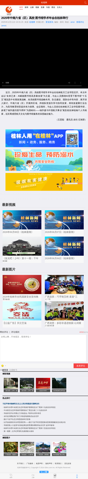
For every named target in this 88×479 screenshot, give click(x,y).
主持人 (59, 7)
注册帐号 (13, 370)
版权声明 (48, 463)
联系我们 (58, 463)
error (73, 22)
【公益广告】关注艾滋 (14, 323)
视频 (37, 7)
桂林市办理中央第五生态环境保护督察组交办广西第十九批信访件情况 (29, 407)
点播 (32, 7)
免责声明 (39, 463)
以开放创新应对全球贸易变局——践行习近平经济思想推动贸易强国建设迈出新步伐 (34, 422)
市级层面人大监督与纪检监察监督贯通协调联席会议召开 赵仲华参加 (29, 425)
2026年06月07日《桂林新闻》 (60, 232)
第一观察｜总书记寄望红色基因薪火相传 (19, 431)
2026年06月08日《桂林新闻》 (18, 232)
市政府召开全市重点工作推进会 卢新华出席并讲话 (22, 413)
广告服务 (29, 463)
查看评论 (80, 22)
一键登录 (4, 370)
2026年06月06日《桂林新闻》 (60, 258)
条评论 (86, 332)
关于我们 (20, 463)
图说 (53, 7)
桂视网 (32, 22)
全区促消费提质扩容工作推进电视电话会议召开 (21, 416)
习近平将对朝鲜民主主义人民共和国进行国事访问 (21, 404)
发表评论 (80, 366)
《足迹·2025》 (43, 390)
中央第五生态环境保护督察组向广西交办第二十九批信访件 (25, 410)
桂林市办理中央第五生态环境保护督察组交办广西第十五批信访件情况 (29, 428)
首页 (21, 7)
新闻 (26, 7)
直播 (42, 7)
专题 (48, 7)
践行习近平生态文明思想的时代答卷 (17, 419)
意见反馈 (67, 463)
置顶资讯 (49, 22)
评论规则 (15, 332)
